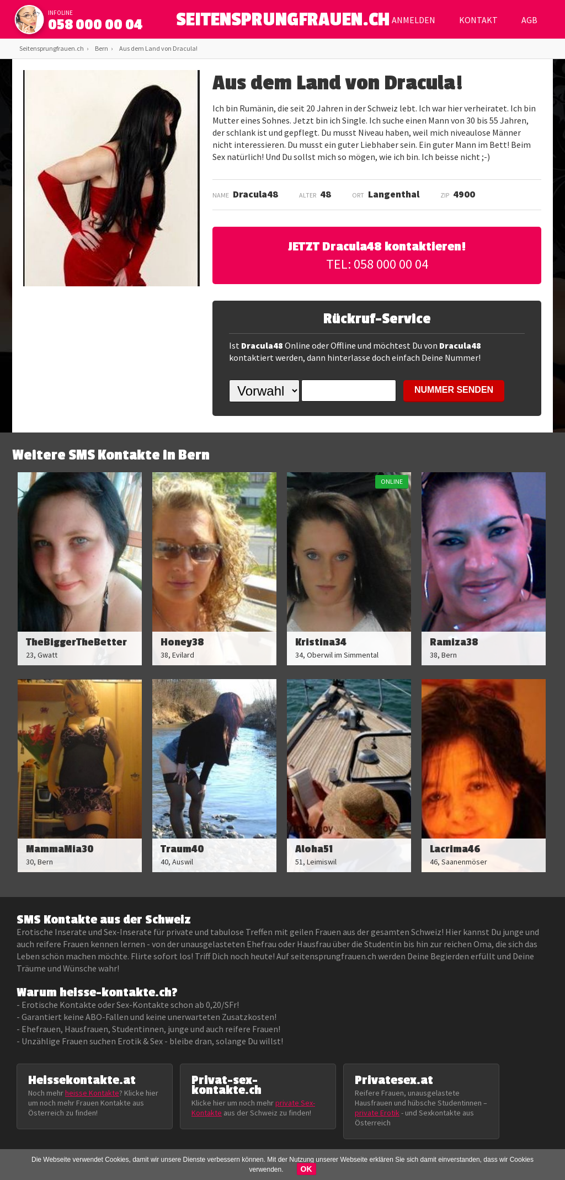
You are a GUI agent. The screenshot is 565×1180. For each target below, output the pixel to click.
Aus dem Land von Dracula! (158, 48)
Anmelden (413, 19)
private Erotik (377, 1113)
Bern (101, 48)
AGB (529, 19)
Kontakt (478, 19)
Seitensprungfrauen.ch (51, 48)
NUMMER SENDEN (453, 389)
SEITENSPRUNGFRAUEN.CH (283, 22)
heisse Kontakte (92, 1093)
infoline (60, 13)
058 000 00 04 (95, 25)
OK (306, 1169)
